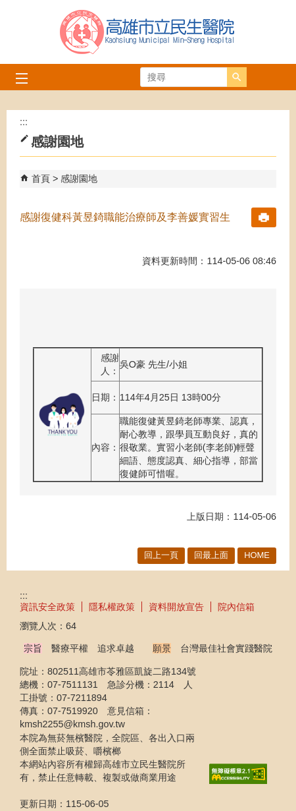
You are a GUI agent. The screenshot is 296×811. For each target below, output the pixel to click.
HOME (257, 555)
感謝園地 (79, 178)
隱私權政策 (112, 606)
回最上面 (211, 555)
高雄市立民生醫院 (148, 32)
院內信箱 (236, 606)
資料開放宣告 (176, 606)
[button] (237, 77)
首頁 (41, 178)
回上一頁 (161, 555)
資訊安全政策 (47, 606)
